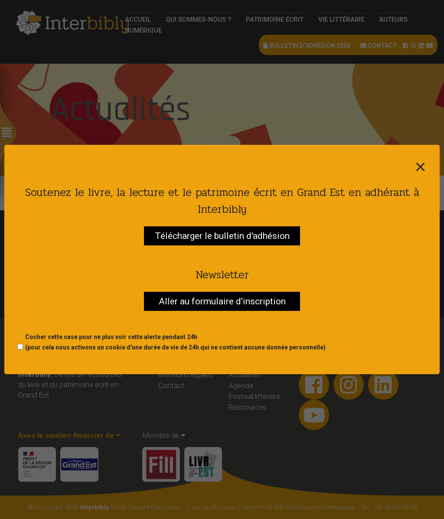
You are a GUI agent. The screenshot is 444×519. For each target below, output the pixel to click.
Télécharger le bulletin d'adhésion (222, 236)
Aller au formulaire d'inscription (222, 301)
